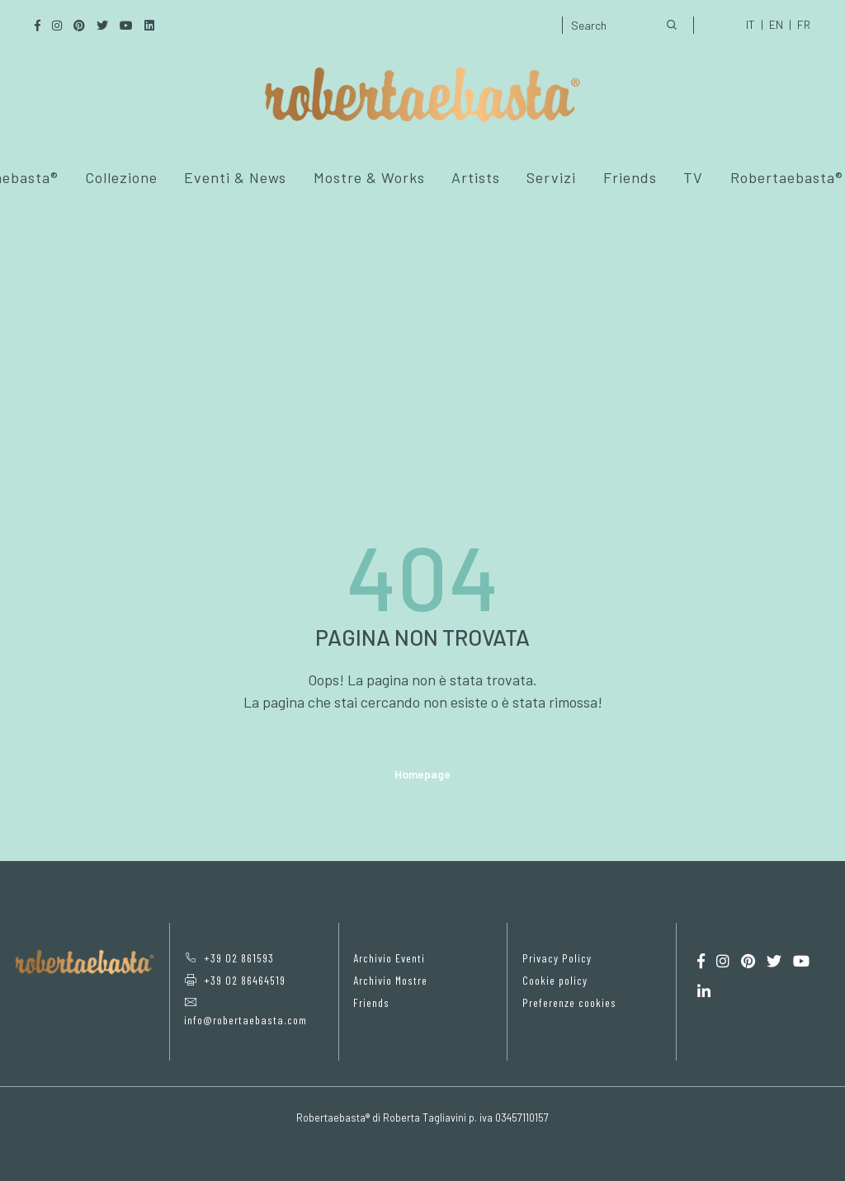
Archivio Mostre (390, 980)
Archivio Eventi (389, 958)
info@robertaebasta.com (245, 1011)
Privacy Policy (557, 958)
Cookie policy (555, 980)
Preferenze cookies (569, 1002)
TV (693, 177)
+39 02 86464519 (235, 980)
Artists (475, 177)
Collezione (121, 177)
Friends (630, 177)
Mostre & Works (369, 177)
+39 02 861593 (229, 958)
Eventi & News (235, 177)
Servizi (551, 177)
